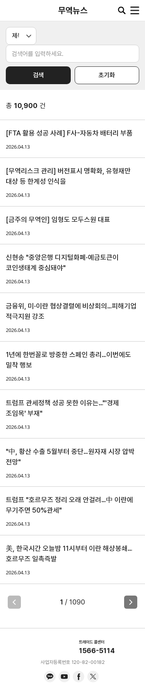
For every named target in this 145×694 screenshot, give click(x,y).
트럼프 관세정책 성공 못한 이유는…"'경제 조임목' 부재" (62, 408)
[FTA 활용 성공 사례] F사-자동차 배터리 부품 (69, 133)
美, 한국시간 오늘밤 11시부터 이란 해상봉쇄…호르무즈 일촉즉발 (69, 553)
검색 (38, 75)
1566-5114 (97, 651)
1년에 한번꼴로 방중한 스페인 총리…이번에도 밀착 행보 (68, 359)
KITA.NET (11, 10)
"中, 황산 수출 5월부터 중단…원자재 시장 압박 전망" (70, 456)
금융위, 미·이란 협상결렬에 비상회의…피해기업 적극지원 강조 (71, 311)
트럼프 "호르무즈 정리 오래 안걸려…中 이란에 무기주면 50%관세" (69, 505)
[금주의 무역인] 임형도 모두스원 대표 (58, 219)
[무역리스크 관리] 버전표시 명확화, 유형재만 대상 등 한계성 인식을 (68, 176)
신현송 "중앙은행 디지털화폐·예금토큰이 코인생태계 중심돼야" (62, 262)
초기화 (107, 75)
